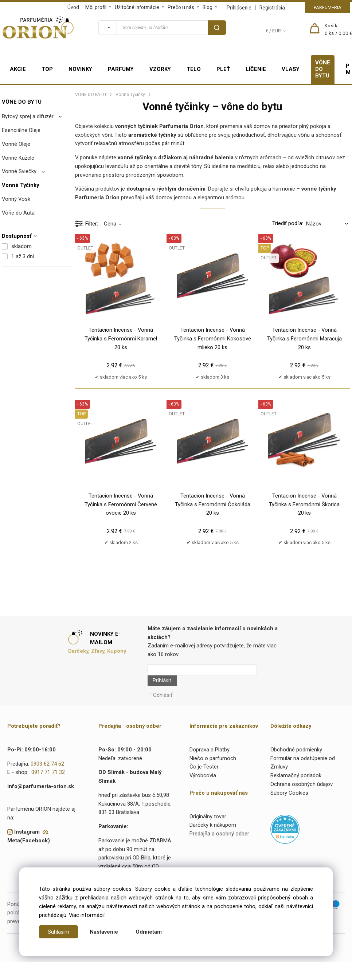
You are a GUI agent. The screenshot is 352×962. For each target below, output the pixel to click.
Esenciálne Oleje (21, 130)
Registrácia (272, 8)
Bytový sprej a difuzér (28, 116)
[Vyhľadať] (107, 27)
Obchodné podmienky (296, 735)
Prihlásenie (239, 8)
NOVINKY (80, 69)
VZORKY (160, 69)
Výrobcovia (202, 761)
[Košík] (338, 29)
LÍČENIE (256, 69)
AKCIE (18, 69)
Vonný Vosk (16, 199)
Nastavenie (104, 932)
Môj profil (95, 7)
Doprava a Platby (209, 735)
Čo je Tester (204, 752)
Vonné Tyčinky (20, 185)
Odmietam (149, 932)
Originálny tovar (207, 802)
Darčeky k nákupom (212, 810)
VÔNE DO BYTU (322, 69)
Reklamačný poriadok (295, 761)
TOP (47, 69)
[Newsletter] (202, 669)
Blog (207, 7)
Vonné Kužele (18, 158)
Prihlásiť (268, 670)
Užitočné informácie (137, 7)
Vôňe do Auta (18, 212)
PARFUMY (121, 69)
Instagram (27, 817)
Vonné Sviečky (19, 171)
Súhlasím (59, 932)
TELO (194, 69)
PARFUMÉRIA (327, 7)
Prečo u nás (181, 7)
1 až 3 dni (22, 256)
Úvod (73, 7)
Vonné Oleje (16, 144)
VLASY (291, 69)
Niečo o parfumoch (212, 744)
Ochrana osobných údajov (301, 769)
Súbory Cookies (289, 778)
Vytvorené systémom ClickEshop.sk (176, 957)
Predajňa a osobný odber (219, 819)
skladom (21, 246)
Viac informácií (87, 915)
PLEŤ (223, 69)
